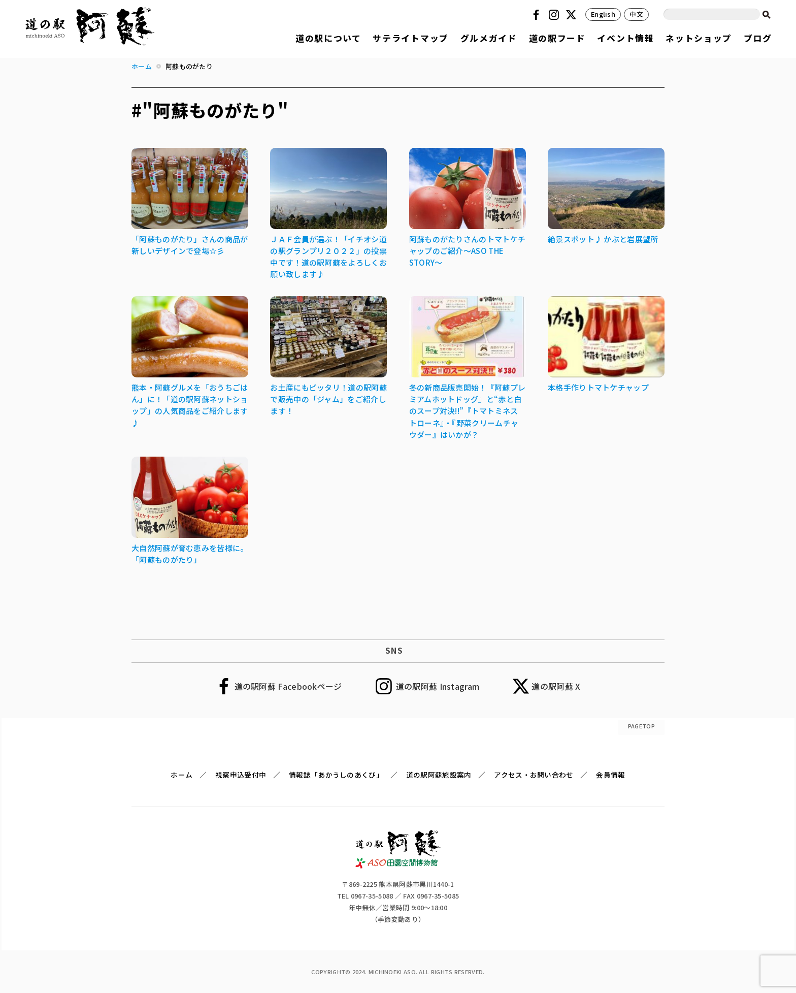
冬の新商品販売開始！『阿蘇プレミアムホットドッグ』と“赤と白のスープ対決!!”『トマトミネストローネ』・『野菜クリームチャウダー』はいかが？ (467, 410)
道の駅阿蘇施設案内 (439, 775)
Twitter (572, 14)
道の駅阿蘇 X (556, 686)
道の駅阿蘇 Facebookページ (288, 686)
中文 (636, 14)
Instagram (555, 14)
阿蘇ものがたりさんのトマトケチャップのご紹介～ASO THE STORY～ (467, 251)
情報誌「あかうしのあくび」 (336, 775)
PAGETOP (641, 726)
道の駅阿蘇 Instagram (438, 686)
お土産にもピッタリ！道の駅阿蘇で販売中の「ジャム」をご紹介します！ (328, 399)
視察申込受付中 (240, 775)
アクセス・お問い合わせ (533, 775)
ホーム (181, 775)
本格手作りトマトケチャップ (598, 387)
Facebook (537, 14)
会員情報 (610, 775)
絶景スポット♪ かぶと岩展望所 (603, 239)
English (603, 14)
